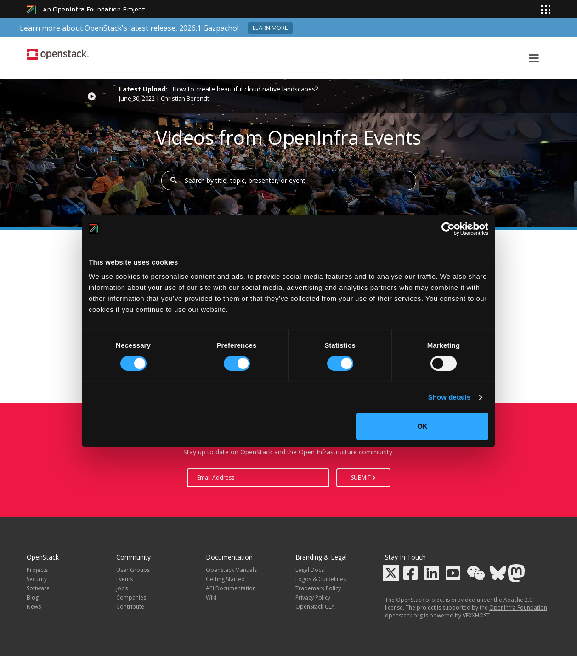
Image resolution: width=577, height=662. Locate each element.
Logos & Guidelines (320, 579)
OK (422, 426)
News (34, 607)
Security (37, 579)
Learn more (270, 28)
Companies (131, 597)
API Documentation (231, 588)
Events (124, 579)
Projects (37, 570)
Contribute (130, 607)
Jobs (122, 588)
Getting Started (225, 579)
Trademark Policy (318, 588)
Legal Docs (309, 570)
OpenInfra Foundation (518, 607)
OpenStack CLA (315, 607)
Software (38, 588)
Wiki (211, 597)
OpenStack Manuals (231, 570)
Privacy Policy (312, 597)
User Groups (133, 570)
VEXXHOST (476, 615)
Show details (449, 397)
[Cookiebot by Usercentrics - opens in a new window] (448, 229)
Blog (33, 597)
